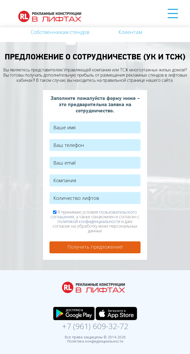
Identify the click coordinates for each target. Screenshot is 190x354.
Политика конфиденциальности (95, 341)
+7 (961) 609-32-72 (95, 325)
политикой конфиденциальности (89, 221)
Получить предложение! (95, 247)
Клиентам (130, 32)
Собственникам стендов (60, 32)
